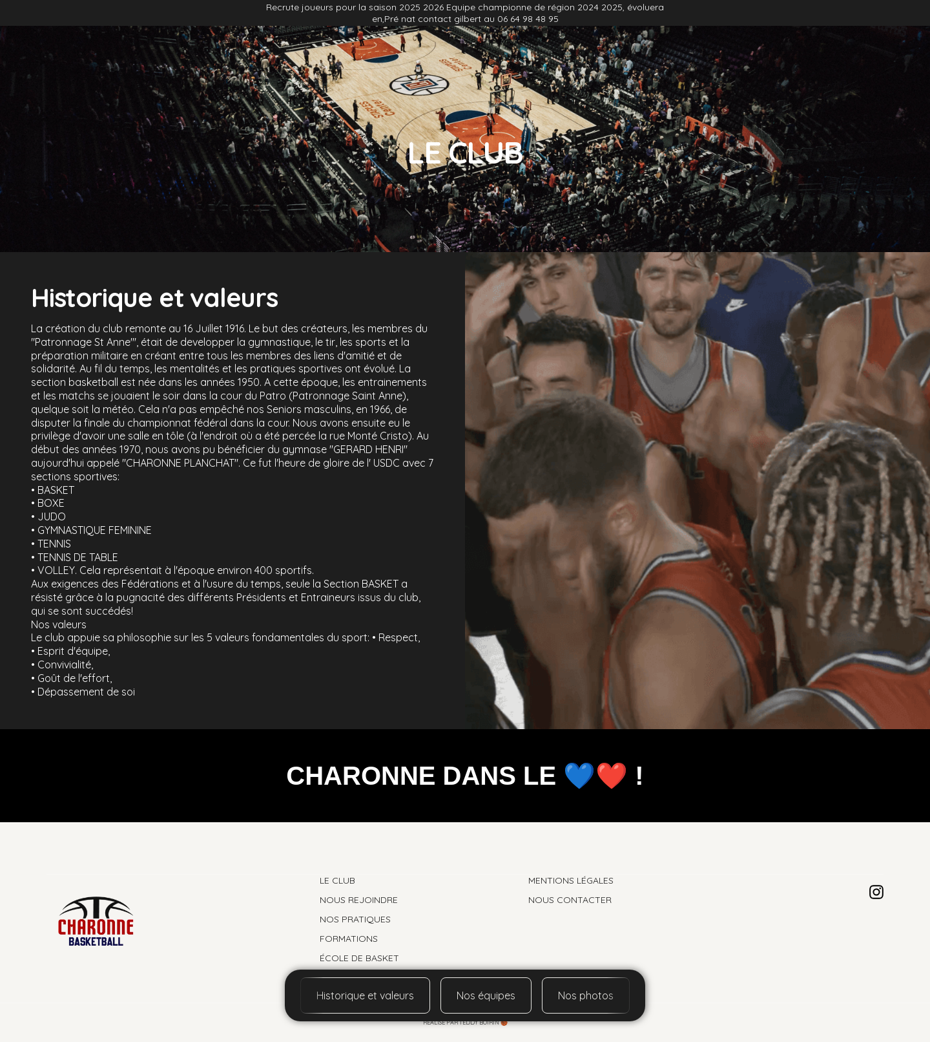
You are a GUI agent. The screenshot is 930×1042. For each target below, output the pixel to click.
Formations (349, 938)
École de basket (745, 68)
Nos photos (361, 68)
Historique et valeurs (365, 995)
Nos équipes (486, 995)
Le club (196, 68)
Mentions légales (571, 880)
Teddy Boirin (479, 1022)
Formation (658, 68)
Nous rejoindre (273, 68)
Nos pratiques (574, 68)
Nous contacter (570, 900)
